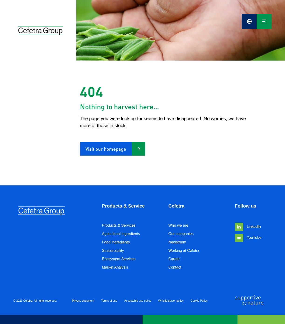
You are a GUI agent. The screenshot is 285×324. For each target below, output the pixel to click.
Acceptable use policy (137, 300)
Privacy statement (83, 300)
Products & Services (119, 225)
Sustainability (113, 250)
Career (174, 259)
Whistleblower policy (171, 300)
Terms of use (109, 300)
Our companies (181, 234)
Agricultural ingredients (121, 234)
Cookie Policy (199, 300)
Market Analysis (115, 267)
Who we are (178, 225)
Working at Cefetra (183, 250)
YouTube (248, 237)
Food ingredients (116, 242)
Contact (174, 267)
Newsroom (177, 242)
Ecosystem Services (119, 259)
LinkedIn (248, 227)
